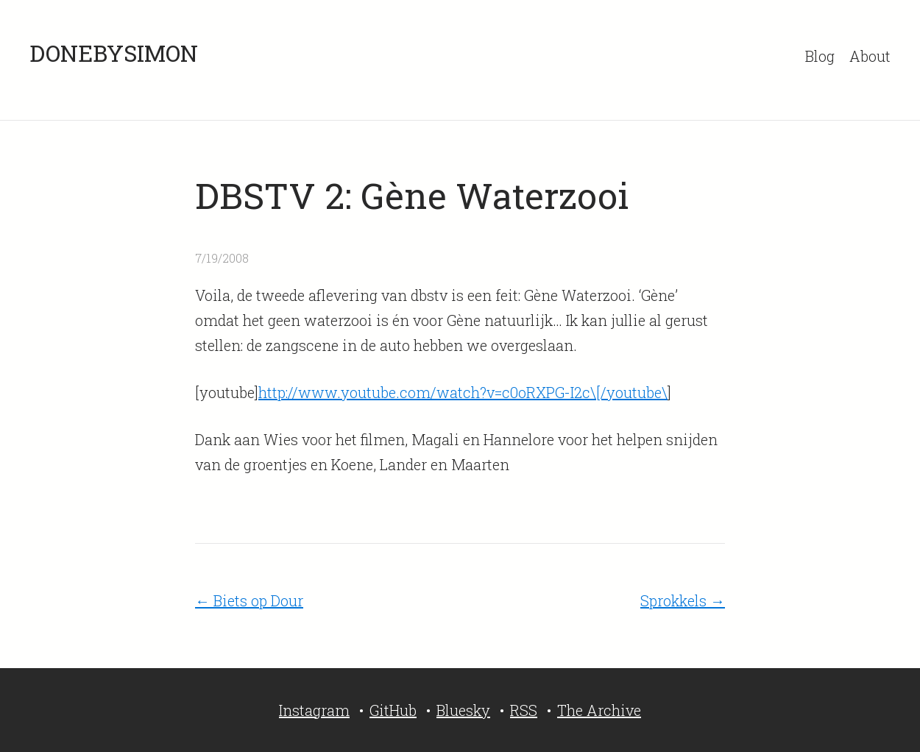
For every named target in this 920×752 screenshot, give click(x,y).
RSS (523, 710)
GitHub (393, 710)
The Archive (599, 710)
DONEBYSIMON (113, 53)
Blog (820, 55)
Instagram (314, 710)
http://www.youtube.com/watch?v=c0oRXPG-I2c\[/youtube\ (463, 392)
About (870, 55)
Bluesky (463, 710)
